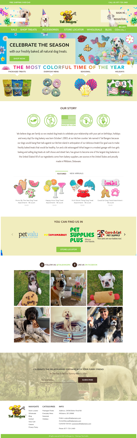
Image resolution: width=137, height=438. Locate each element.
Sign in (120, 12)
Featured (61, 174)
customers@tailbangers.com (81, 424)
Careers (31, 424)
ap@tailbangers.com (74, 421)
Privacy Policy (33, 427)
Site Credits (85, 436)
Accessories (51, 29)
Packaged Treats (48, 411)
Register (120, 19)
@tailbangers (63, 265)
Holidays (45, 419)
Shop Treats (29, 29)
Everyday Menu (47, 413)
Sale (14, 29)
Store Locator (74, 29)
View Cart (32, 422)
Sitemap (78, 436)
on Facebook (91, 265)
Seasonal (45, 416)
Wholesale (94, 29)
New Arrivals (76, 173)
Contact (120, 29)
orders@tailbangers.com (72, 418)
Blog (108, 29)
